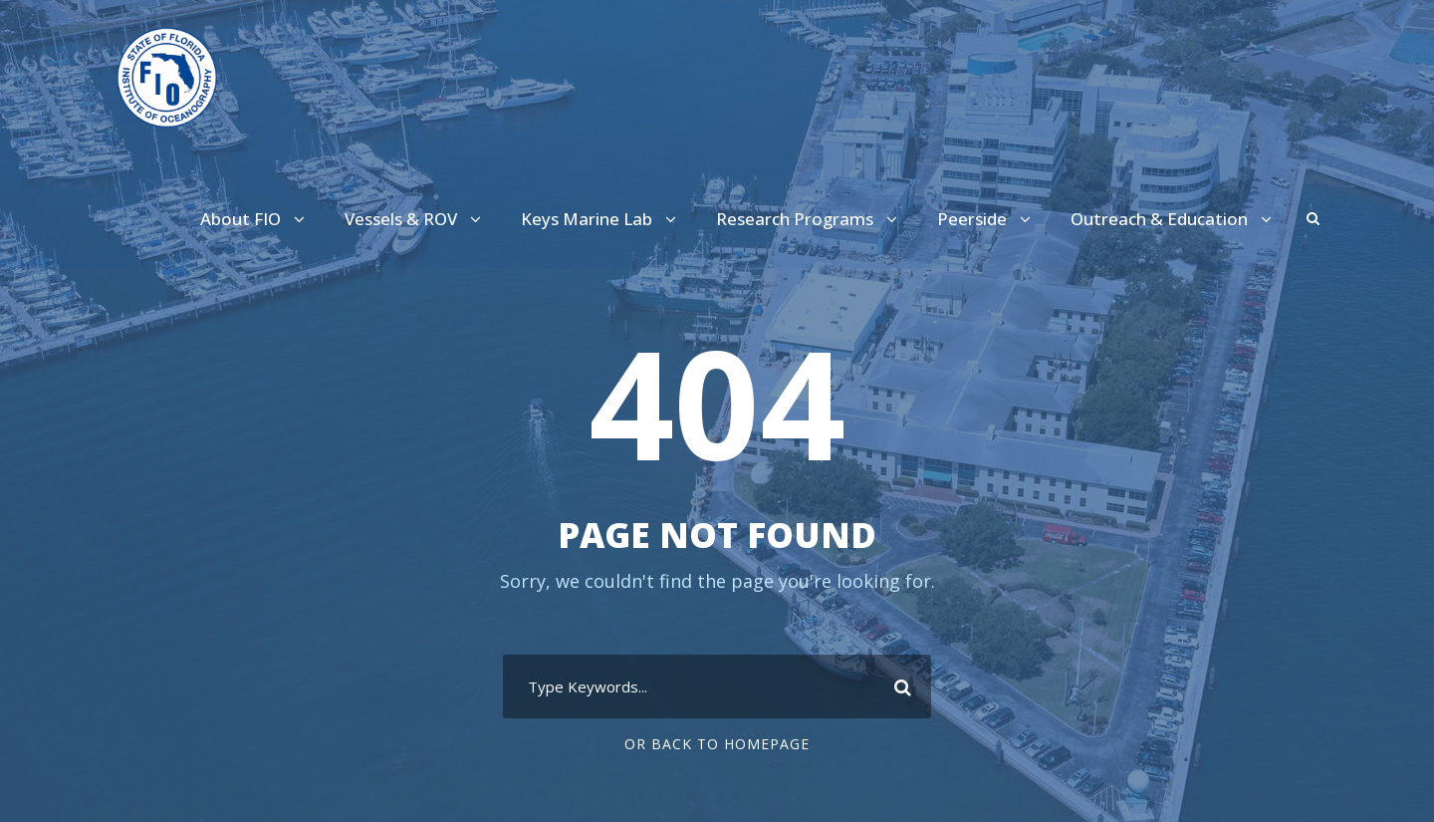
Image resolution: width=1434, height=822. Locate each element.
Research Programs (812, 219)
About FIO (264, 219)
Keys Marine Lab (610, 219)
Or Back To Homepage (717, 744)
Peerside (985, 219)
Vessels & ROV (425, 219)
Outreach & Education (1165, 219)
